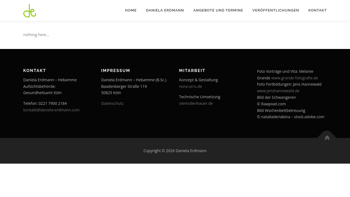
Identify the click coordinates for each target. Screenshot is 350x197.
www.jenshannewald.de (278, 90)
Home (131, 10)
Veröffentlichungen (275, 10)
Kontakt (317, 10)
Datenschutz (112, 103)
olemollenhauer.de (196, 103)
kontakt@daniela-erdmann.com (51, 109)
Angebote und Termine (218, 10)
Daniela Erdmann (165, 10)
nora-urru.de (190, 86)
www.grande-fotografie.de (294, 77)
